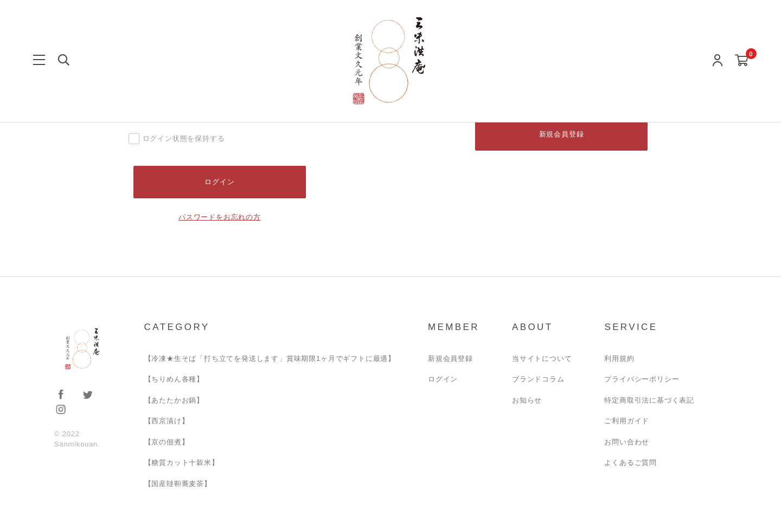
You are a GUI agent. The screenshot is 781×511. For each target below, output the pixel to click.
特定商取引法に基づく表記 (649, 400)
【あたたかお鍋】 (174, 400)
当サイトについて (542, 358)
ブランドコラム (538, 380)
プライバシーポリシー (641, 380)
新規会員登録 (561, 134)
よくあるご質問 (630, 463)
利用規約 (619, 358)
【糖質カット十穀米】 (181, 463)
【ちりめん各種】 (174, 380)
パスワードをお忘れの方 (219, 217)
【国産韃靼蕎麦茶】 (178, 484)
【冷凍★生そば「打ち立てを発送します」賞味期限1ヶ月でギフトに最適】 (269, 358)
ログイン (443, 380)
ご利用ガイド (626, 421)
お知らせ (527, 400)
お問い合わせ (626, 442)
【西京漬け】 (166, 421)
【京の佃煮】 (166, 442)
